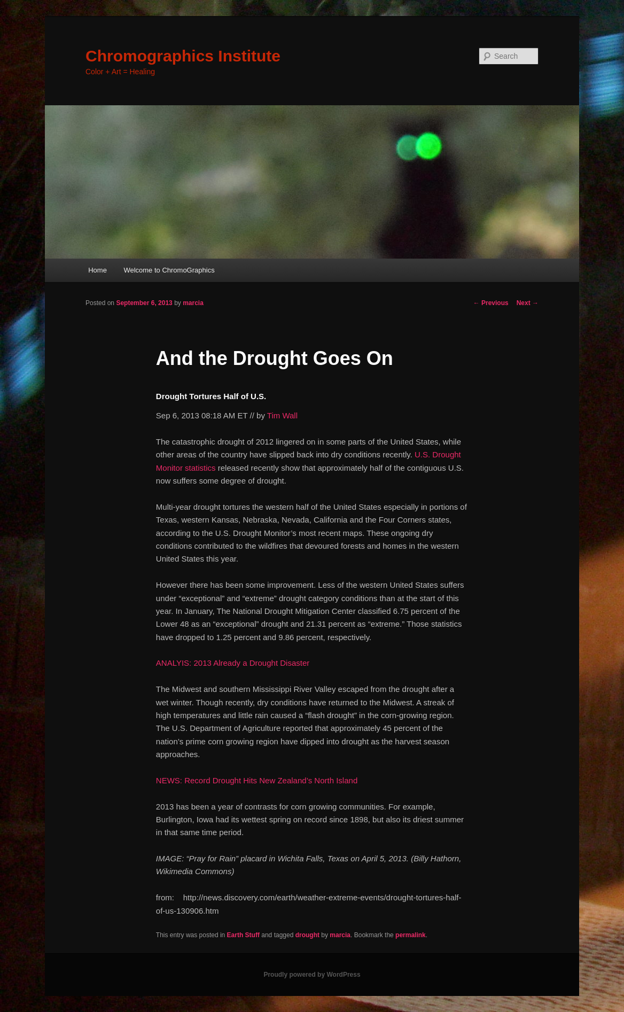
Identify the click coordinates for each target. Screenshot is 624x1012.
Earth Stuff (243, 935)
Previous (491, 303)
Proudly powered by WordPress (311, 974)
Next (528, 303)
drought (307, 935)
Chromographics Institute (182, 56)
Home (97, 270)
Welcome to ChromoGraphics (168, 270)
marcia (193, 303)
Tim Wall (282, 415)
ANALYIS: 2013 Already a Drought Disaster (232, 662)
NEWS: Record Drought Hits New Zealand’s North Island (256, 780)
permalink (410, 935)
